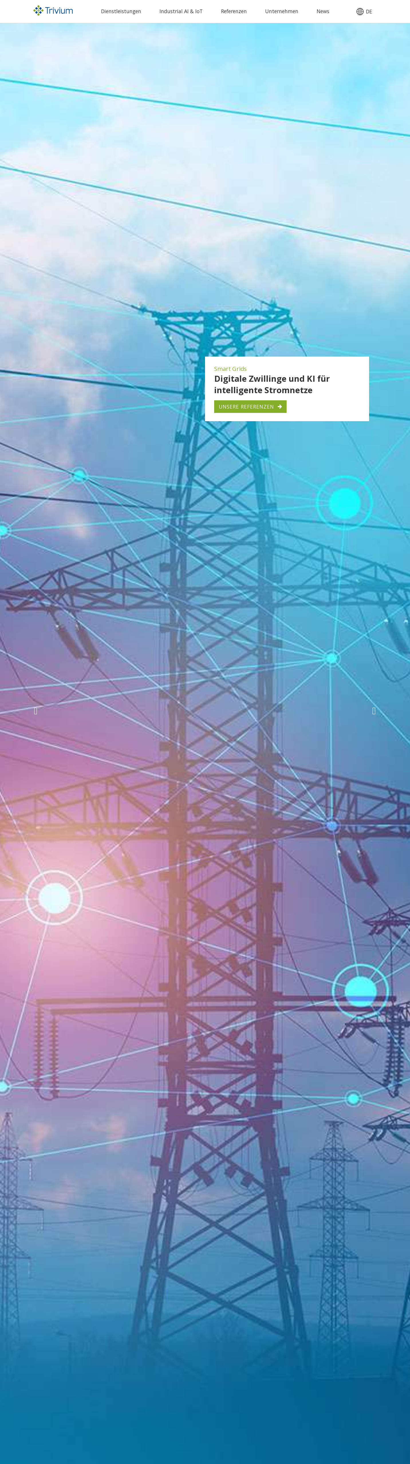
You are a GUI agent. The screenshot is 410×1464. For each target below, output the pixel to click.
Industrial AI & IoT (181, 11)
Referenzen (234, 11)
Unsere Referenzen (246, 406)
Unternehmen (281, 11)
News (323, 11)
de (369, 11)
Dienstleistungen (121, 11)
